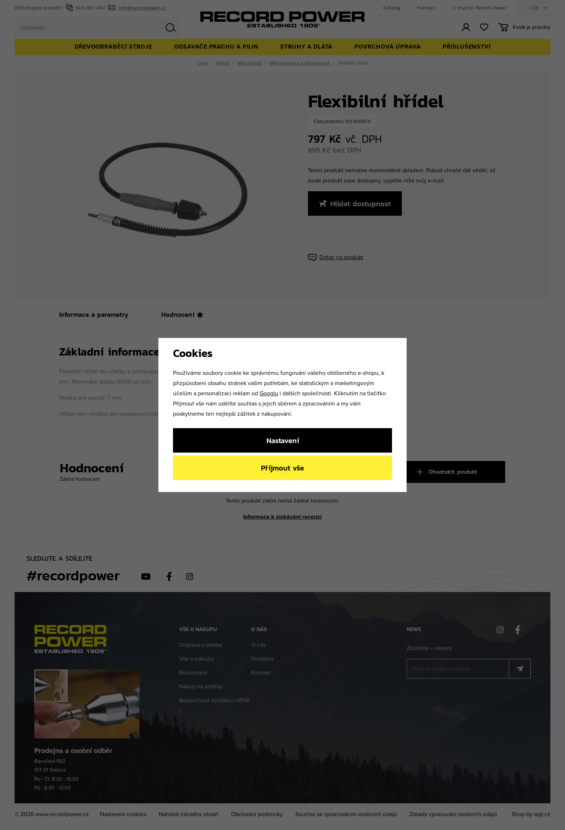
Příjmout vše (282, 467)
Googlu (269, 393)
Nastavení (282, 440)
